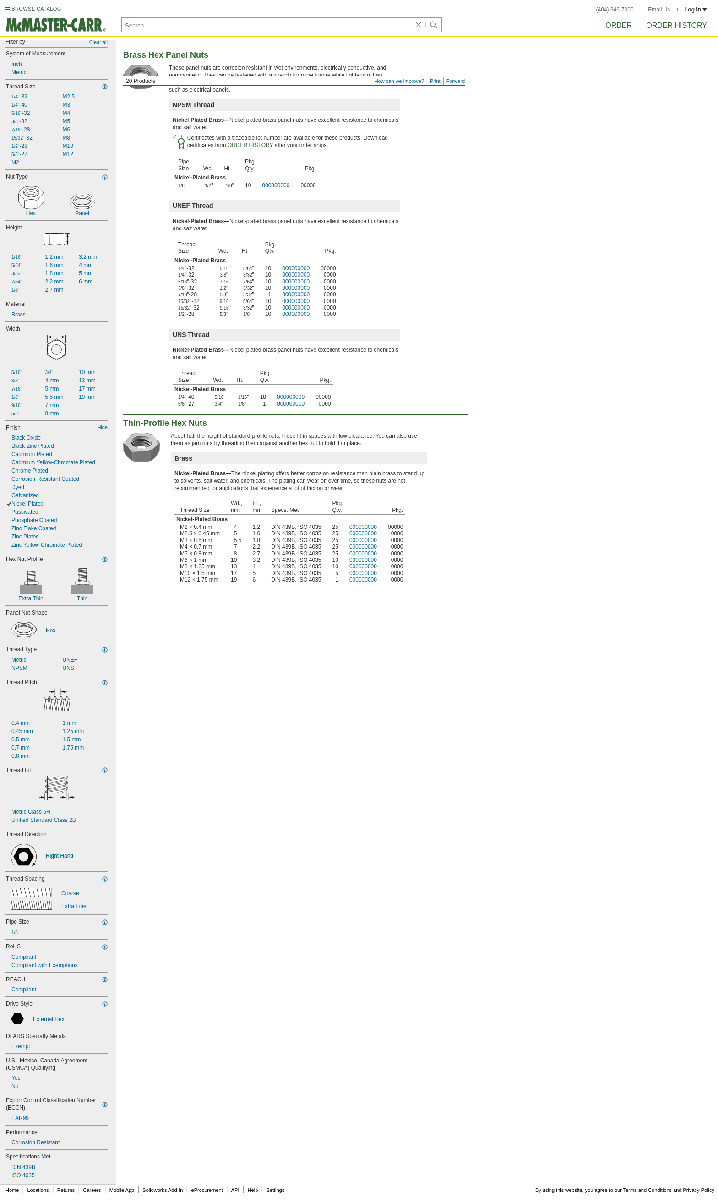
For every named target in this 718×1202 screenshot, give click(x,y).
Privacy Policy (698, 1190)
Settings (275, 1190)
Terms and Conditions (647, 1190)
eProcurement (207, 1190)
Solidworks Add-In (162, 1190)
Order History (676, 25)
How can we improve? (399, 81)
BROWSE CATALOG (36, 8)
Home (12, 1190)
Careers (92, 1190)
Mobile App (121, 1190)
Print (435, 81)
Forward (455, 81)
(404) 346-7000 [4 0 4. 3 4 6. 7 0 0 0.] (615, 9)
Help (253, 1190)
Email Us (659, 9)
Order (618, 25)
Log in (696, 9)
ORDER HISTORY (250, 145)
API (235, 1190)
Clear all (98, 42)
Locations (38, 1190)
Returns (66, 1190)
